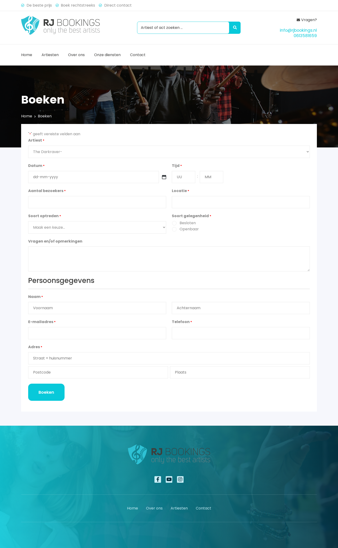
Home (26, 55)
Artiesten (50, 55)
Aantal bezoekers (47, 191)
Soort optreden (44, 216)
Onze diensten (107, 55)
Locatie (180, 191)
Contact (138, 55)
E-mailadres (42, 322)
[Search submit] (234, 28)
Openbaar (189, 229)
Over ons (76, 55)
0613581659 (305, 36)
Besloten (188, 223)
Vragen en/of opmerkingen (55, 241)
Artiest (36, 141)
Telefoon (182, 322)
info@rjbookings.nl (298, 30)
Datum (36, 166)
